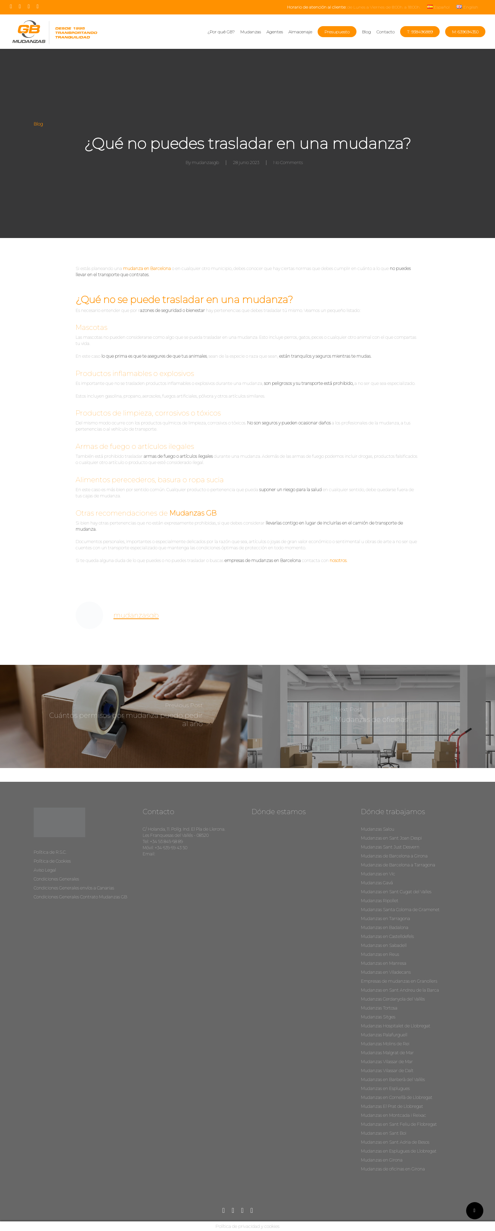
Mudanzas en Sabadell (384, 945)
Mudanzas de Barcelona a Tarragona (398, 864)
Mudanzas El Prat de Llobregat (392, 1106)
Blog (38, 124)
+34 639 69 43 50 (171, 847)
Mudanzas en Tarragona (385, 918)
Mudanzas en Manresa (383, 963)
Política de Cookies (52, 861)
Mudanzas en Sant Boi (383, 1133)
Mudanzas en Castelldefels (387, 936)
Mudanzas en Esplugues (385, 1088)
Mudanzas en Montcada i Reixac (393, 1115)
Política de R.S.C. (50, 852)
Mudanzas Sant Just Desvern (390, 847)
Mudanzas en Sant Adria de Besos (395, 1142)
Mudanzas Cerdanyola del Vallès (393, 999)
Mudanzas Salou (377, 829)
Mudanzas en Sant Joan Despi (391, 838)
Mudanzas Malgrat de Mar (387, 1052)
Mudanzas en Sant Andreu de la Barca (400, 990)
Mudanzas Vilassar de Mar (387, 1061)
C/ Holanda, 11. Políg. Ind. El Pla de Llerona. (184, 829)
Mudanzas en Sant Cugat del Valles (396, 891)
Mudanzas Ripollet (379, 900)
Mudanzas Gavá (377, 882)
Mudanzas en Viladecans (386, 972)
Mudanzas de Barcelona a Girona (394, 856)
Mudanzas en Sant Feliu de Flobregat (399, 1124)
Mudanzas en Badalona (384, 927)
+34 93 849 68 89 (166, 841)
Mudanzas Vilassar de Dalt (387, 1070)
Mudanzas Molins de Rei (385, 1043)
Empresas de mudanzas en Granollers (399, 981)
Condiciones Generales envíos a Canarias (74, 887)
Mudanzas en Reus (380, 954)
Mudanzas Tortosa (379, 1008)
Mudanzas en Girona (382, 1160)
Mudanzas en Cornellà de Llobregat (396, 1097)
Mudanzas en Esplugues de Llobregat (399, 1151)
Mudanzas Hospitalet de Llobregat (395, 1025)
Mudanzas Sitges (378, 1016)
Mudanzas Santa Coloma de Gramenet (400, 909)
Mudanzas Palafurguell (384, 1034)
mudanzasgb (205, 162)
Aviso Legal (45, 870)
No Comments (288, 162)
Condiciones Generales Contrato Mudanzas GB (80, 896)
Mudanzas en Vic (378, 873)
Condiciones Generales (56, 879)
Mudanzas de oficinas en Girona (393, 1168)
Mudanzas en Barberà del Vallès (393, 1079)
